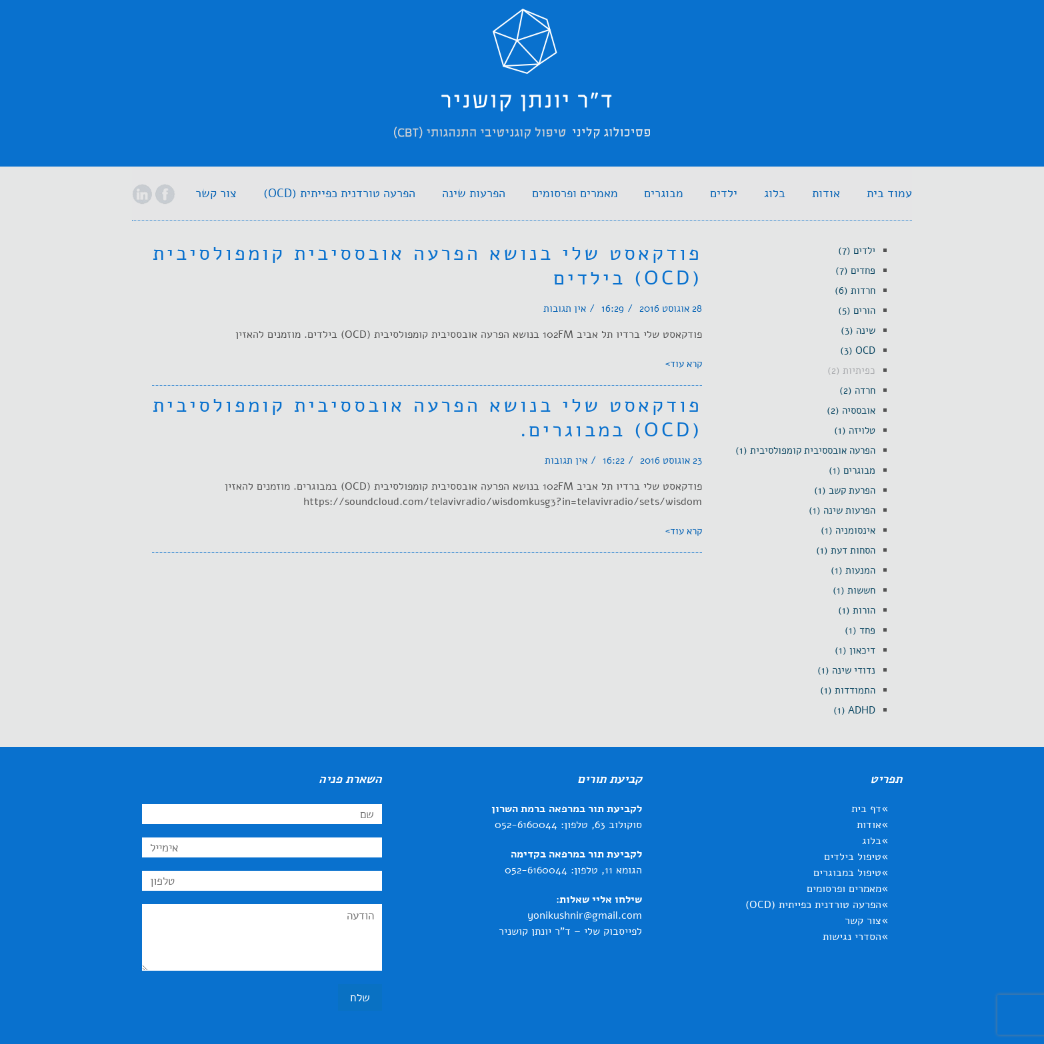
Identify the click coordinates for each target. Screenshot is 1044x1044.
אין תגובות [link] (564, 308)
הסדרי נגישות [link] (852, 936)
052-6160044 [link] (526, 824)
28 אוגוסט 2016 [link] (670, 308)
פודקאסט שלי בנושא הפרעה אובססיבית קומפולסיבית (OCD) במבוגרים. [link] (427, 418)
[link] (522, 86)
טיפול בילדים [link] (852, 856)
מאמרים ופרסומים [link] (844, 888)
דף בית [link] (866, 808)
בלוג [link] (871, 840)
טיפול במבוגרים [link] (847, 872)
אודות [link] (869, 824)
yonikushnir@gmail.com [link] (584, 915)
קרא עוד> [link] (683, 363)
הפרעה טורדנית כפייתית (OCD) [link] (813, 904)
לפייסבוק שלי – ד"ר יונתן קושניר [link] (570, 931)
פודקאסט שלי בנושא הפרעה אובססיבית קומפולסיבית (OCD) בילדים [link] (427, 266)
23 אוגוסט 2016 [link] (671, 460)
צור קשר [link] (863, 920)
